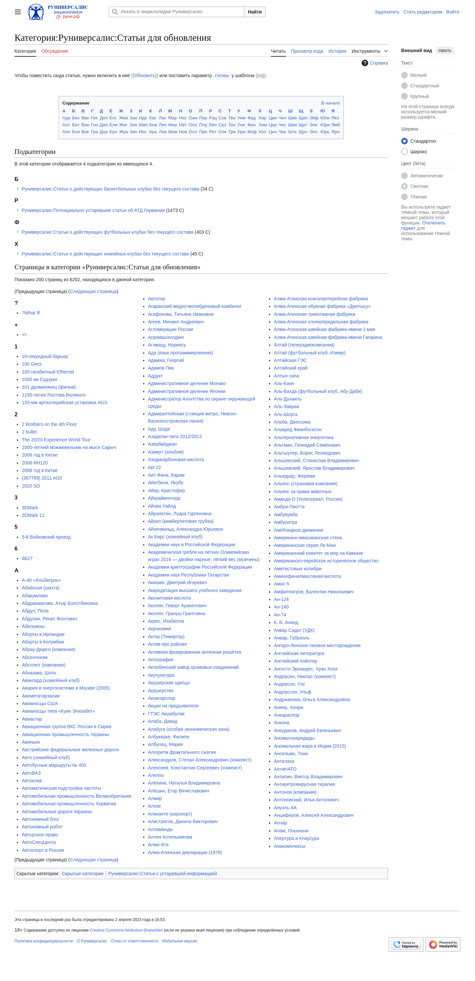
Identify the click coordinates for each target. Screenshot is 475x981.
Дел (104, 117)
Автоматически (426, 175)
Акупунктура (161, 674)
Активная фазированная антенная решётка (194, 651)
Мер (172, 124)
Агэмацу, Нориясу (167, 344)
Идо (143, 117)
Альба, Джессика (292, 421)
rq (261, 75)
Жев (123, 117)
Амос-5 (281, 583)
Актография (160, 659)
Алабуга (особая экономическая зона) (188, 728)
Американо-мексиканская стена (308, 537)
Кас (153, 117)
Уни (241, 124)
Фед (252, 117)
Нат (183, 117)
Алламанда (160, 829)
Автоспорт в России (43, 849)
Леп (162, 124)
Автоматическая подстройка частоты (61, 787)
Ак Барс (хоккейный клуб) (175, 536)
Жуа (123, 131)
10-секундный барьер (45, 356)
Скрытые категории (82, 873)
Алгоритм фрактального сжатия (182, 752)
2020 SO (31, 485)
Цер (273, 124)
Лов (162, 131)
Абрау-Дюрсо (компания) (48, 649)
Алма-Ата (158, 844)
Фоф (252, 131)
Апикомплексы (289, 845)
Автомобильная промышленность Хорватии (69, 803)
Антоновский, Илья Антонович (306, 799)
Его (112, 117)
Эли (313, 124)
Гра (94, 131)
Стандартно (423, 141)
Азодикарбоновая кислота (176, 459)
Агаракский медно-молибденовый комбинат (195, 306)
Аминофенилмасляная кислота (307, 576)
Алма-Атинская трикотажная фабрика (314, 313)
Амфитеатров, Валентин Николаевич (314, 591)
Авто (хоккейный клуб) (46, 757)
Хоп (262, 131)
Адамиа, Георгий (166, 360)
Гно (94, 124)
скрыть (445, 50)
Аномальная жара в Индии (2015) (310, 745)
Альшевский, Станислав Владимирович (316, 460)
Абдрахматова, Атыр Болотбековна (60, 603)
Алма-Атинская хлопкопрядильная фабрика (321, 321)
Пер (203, 117)
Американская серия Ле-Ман (305, 545)
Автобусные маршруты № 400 (54, 764)
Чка (282, 131)
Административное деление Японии (187, 391)
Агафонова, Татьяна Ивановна (181, 313)
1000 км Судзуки (39, 379)
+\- (24, 334)
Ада (66, 117)
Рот (212, 131)
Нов (183, 131)
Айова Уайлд (162, 505)
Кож (153, 124)
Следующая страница (93, 291)
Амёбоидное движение (298, 529)
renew (222, 75)
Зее (133, 124)
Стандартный (424, 85)
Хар (262, 117)
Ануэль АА (285, 807)
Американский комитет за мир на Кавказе (318, 552)
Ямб (335, 124)
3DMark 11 (33, 515)
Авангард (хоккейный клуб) (50, 680)
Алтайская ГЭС (290, 360)
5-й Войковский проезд (46, 536)
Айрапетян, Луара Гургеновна (180, 513)
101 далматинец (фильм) (49, 386)
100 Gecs (32, 363)
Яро (335, 131)
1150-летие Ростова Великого (53, 394)
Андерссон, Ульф (292, 691)
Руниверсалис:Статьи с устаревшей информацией (162, 873)
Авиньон (31, 741)
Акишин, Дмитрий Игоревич (177, 582)
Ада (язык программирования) (180, 352)
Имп (143, 124)
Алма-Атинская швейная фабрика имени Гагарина (328, 337)
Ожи (193, 117)
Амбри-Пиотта (289, 506)
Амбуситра (285, 521)
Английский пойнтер (295, 660)
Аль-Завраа (286, 406)
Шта (292, 131)
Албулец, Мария (165, 744)
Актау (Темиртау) (166, 636)
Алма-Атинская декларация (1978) (185, 852)
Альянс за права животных (302, 491)
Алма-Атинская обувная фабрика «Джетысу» (322, 306)
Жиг (123, 124)
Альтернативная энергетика (303, 437)
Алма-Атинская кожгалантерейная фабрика (321, 298)
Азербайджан (162, 443)
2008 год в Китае (40, 470)
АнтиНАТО (285, 768)
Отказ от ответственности (134, 940)
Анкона (281, 722)
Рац (213, 117)
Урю (241, 131)
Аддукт (155, 375)
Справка (374, 63)
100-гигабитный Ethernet (48, 371)
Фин (252, 124)
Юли (325, 117)
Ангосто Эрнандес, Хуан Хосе (306, 668)
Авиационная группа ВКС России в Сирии (66, 726)
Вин (85, 124)
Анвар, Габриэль (292, 637)
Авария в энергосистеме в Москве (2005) (66, 687)
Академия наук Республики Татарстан (188, 574)
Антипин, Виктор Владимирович (308, 776)
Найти (255, 12)
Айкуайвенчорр (164, 497)
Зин (133, 131)
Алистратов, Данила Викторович (183, 821)
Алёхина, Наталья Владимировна (184, 782)
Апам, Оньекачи (291, 830)
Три (232, 131)
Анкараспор (286, 714)
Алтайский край (291, 367)
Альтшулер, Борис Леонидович (307, 452)
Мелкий (418, 75)
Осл (193, 131)
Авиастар (32, 718)
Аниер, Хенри (288, 707)
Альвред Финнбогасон (298, 429)
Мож (172, 131)
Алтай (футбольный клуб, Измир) (309, 352)
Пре (203, 131)
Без (75, 117)
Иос (143, 131)
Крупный (419, 96)
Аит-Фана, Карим (166, 474)
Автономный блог (40, 818)
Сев (222, 117)
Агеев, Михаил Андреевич (176, 321)
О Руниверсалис (92, 940)
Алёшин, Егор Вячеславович (178, 790)
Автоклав (32, 780)
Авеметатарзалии (41, 695)
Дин (104, 124)
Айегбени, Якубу (165, 482)
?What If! (31, 312)
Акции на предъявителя (173, 705)
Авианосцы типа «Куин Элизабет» (58, 710)
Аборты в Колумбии (43, 641)
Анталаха (284, 760)
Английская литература (299, 653)
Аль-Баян (284, 383)
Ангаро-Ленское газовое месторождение (317, 645)
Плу (203, 124)
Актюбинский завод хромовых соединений (193, 666)
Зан (133, 117)
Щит (303, 124)
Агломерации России (170, 329)
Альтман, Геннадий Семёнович (307, 444)
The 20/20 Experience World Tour (56, 439)
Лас (162, 117)
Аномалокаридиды (294, 737)
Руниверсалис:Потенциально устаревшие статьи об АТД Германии (92, 210)
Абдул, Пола (35, 610)
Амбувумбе (286, 514)
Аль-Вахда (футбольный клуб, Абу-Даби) (318, 391)
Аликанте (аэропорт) (170, 813)
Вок (85, 131)
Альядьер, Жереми (294, 475)
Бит (75, 124)
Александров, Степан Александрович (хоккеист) (200, 759)
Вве (85, 117)
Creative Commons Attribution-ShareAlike (126, 930)
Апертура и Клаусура (296, 838)
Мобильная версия (179, 940)
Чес (282, 124)
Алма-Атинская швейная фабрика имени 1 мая (324, 329)
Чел (282, 117)
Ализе (154, 805)
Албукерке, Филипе (169, 736)
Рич (213, 124)
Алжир (155, 798)
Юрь (325, 131)
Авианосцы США (40, 703)
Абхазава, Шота (39, 672)
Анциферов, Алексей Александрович (313, 815)
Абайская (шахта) (41, 587)
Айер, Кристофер (166, 490)
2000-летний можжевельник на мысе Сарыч (69, 447)
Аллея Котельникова (170, 836)
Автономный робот (42, 826)
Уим (241, 117)
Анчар (280, 822)
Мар (172, 117)
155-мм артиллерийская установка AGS (64, 402)
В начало (330, 102)
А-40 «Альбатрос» (41, 579)
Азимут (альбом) (166, 451)
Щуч (303, 131)
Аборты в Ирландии (43, 634)
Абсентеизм (34, 657)
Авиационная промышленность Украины (65, 734)
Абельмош (33, 626)
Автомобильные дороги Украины (57, 811)
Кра (153, 131)
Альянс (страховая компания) (306, 483)
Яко (335, 117)
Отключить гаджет (423, 225)
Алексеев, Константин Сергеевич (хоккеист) (195, 767)
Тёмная (418, 196)
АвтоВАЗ (31, 772)
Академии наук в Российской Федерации (191, 544)
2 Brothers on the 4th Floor (49, 424)
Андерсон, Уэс (289, 683)
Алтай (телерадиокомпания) (304, 344)
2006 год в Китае (40, 454)
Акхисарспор (161, 697)
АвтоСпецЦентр (39, 842)
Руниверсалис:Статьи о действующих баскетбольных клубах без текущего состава (110, 188)
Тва (232, 117)
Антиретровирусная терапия (304, 784)
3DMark (30, 507)
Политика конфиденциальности (44, 940)
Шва (292, 117)
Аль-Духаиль (288, 398)
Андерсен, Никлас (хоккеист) (305, 676)
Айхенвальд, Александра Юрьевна (185, 528)
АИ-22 (154, 467)
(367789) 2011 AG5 (42, 477)
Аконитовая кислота (169, 597)
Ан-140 (281, 606)
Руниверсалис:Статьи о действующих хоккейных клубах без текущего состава (105, 253)
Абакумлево (35, 595)
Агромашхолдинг (166, 337)
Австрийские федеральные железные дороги (70, 749)
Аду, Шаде (159, 428)
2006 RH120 (35, 462)
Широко (418, 151)
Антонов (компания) (295, 791)
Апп (66, 131)
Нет (183, 124)
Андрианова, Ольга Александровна (312, 699)
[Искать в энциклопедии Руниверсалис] (176, 12)
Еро (113, 131)
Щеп (303, 117)
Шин (292, 124)
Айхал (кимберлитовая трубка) (181, 520)
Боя (76, 131)
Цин (273, 131)
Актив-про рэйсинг (167, 643)
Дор (104, 131)
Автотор (156, 298)
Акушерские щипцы (169, 682)
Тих (232, 124)
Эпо (313, 131)
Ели (113, 124)
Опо (193, 124)
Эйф (314, 117)
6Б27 (27, 558)
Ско (222, 124)
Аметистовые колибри (297, 568)
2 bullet (29, 431)
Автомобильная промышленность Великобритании (76, 795)
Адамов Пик (161, 367)
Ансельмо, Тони (291, 753)
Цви (273, 117)
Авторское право (40, 834)
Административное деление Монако (187, 383)
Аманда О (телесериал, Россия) (308, 498)
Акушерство (161, 690)
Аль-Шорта (286, 414)
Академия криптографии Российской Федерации (200, 566)
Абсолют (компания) (43, 664)
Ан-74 (280, 614)
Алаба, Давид (162, 721)
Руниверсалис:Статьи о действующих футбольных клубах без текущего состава (107, 231)
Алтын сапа (286, 375)
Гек (94, 117)
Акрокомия (159, 628)
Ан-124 (281, 599)
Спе (222, 131)
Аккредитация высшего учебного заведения (195, 590)
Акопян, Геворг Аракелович (177, 605)
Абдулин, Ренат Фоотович (49, 618)
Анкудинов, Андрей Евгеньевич (307, 730)
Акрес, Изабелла (166, 620)
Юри (325, 124)
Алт (66, 124)
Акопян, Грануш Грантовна (176, 613)
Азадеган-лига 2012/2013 (175, 436)
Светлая (419, 186)
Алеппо (156, 775)
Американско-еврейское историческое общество (326, 560)
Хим (262, 124)
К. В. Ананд (286, 622)
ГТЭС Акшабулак (166, 713)
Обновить (144, 75)
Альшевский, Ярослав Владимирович (314, 467)
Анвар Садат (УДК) (294, 630)
